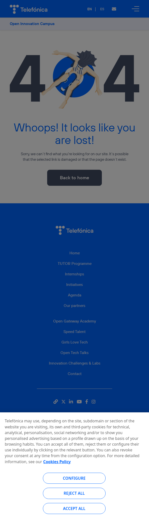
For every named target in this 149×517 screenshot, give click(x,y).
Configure (74, 481)
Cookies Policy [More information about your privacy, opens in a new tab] (57, 465)
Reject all (74, 496)
